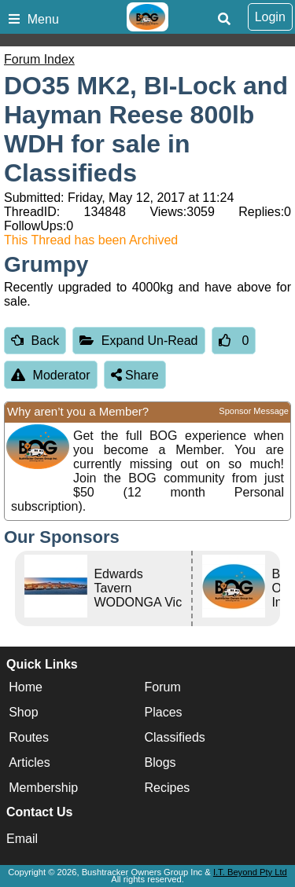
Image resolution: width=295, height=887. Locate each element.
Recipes (167, 787)
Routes (29, 737)
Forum (163, 687)
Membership (43, 787)
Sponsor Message (254, 411)
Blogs (160, 762)
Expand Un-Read (138, 340)
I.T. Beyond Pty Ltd (250, 872)
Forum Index (39, 59)
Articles (29, 762)
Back (35, 340)
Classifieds (175, 737)
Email (22, 838)
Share (135, 375)
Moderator (50, 375)
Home (25, 687)
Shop (23, 712)
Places (164, 712)
